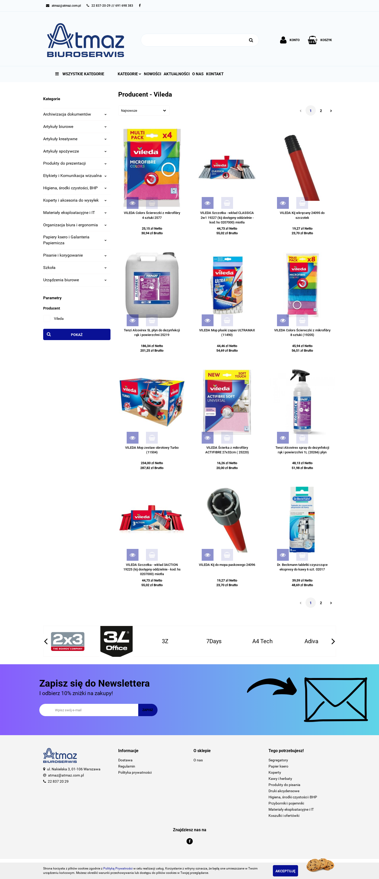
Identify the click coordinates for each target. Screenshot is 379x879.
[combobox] (144, 110)
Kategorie (129, 74)
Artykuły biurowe (75, 126)
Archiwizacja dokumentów (75, 114)
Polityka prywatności (135, 772)
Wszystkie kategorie (79, 74)
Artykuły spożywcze (75, 151)
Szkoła (75, 267)
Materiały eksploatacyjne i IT (75, 212)
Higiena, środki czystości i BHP (293, 797)
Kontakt (215, 74)
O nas (198, 74)
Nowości (152, 74)
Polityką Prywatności (118, 868)
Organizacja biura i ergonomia (75, 224)
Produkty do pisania (284, 785)
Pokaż (77, 335)
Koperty (275, 772)
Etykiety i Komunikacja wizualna (75, 175)
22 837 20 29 (58, 781)
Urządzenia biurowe (75, 279)
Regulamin (126, 766)
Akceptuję (291, 871)
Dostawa (125, 760)
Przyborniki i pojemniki (286, 803)
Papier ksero (278, 766)
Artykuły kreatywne (75, 138)
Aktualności (177, 74)
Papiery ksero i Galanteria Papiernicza (75, 240)
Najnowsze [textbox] (129, 111)
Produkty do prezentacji (75, 163)
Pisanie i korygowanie (75, 255)
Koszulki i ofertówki (284, 815)
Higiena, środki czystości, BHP (75, 187)
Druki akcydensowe (284, 791)
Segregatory (278, 760)
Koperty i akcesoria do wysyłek (75, 200)
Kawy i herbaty (280, 779)
